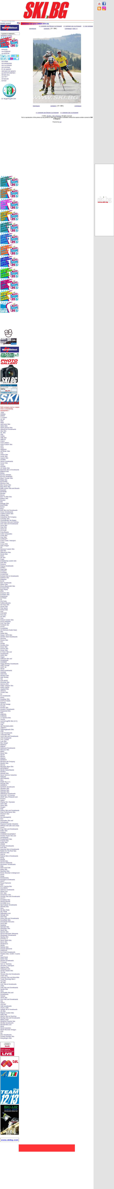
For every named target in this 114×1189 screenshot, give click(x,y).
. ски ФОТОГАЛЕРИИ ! (8, 73)
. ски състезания (6, 65)
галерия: (47, 28)
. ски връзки (5, 79)
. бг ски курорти (6, 69)
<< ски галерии (88, 26)
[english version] (5, 23)
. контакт (3, 81)
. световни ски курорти (8, 71)
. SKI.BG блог (5, 75)
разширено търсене (6, 35)
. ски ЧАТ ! (4, 77)
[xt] (60, 122)
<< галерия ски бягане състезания (50, 26)
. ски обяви (4, 61)
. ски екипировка (6, 63)
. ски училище (5, 67)
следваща (68, 28)
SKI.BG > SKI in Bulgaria (54, 116)
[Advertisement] (104, 50)
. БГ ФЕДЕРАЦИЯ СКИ (8, 99)
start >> (75, 28)
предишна (32, 28)
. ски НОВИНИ (5, 51)
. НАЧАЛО (4, 49)
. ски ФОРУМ (5, 53)
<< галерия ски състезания (72, 26)
